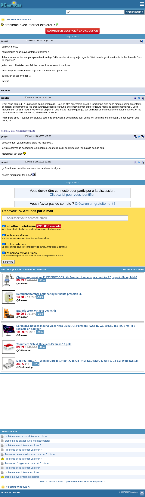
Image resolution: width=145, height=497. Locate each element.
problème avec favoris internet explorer (26, 436)
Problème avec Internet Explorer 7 (23, 449)
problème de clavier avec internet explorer (27, 440)
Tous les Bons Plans (132, 269)
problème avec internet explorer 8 (23, 445)
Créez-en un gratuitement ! (95, 203)
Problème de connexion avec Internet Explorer (30, 454)
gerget (4, 41)
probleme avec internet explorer (22, 472)
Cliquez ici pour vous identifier (72, 194)
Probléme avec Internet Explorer (22, 467)
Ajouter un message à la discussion (72, 30)
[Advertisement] (72, 402)
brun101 (5, 98)
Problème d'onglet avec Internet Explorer (27, 463)
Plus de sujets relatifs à (72, 481)
